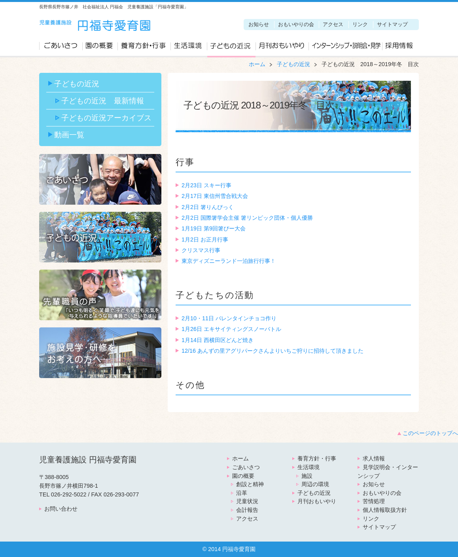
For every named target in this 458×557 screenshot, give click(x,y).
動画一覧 (69, 134)
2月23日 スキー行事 (206, 185)
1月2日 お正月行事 (205, 239)
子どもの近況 (231, 47)
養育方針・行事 (143, 47)
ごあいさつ (60, 47)
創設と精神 (250, 484)
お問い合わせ (61, 509)
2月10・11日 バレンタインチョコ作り (229, 318)
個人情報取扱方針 (385, 510)
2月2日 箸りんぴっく (208, 207)
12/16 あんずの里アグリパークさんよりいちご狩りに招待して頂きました (272, 351)
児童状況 (247, 501)
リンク (360, 24)
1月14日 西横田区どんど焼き (218, 340)
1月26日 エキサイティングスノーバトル (231, 329)
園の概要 (99, 47)
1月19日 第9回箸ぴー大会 (214, 228)
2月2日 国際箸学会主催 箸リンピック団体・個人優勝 (247, 218)
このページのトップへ (430, 433)
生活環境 (188, 47)
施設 (306, 476)
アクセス (333, 24)
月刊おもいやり (281, 47)
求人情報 (399, 47)
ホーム (257, 64)
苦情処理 (374, 501)
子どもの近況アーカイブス (106, 117)
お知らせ (258, 24)
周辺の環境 (315, 484)
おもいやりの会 (296, 24)
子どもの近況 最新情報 (102, 100)
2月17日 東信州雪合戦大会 (215, 196)
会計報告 (247, 510)
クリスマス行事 (201, 250)
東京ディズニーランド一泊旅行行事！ (229, 261)
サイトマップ (392, 24)
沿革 (241, 493)
